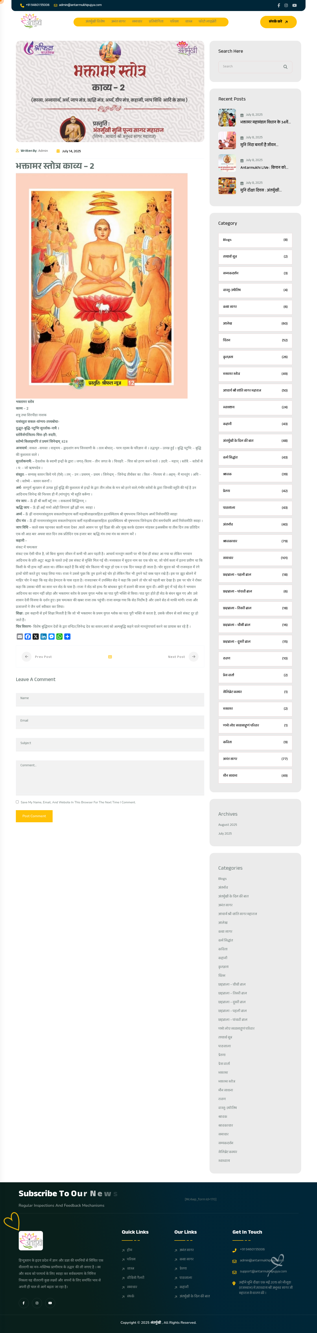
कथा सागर (255, 307)
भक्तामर (255, 709)
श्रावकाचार (255, 542)
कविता (255, 743)
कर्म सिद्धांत (255, 458)
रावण (255, 659)
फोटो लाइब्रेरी (207, 22)
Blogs (255, 240)
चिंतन (255, 341)
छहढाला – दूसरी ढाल (255, 642)
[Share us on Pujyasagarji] (286, 5)
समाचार (137, 22)
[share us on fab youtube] (50, 1303)
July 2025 (225, 834)
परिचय (174, 22)
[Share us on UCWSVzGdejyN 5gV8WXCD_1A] (294, 5)
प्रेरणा (255, 491)
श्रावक (255, 475)
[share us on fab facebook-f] (24, 1303)
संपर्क (130, 1297)
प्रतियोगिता (156, 22)
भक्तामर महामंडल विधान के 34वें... (265, 123)
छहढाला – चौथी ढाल (255, 625)
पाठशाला (255, 508)
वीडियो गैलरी (135, 1278)
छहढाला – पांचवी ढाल (255, 592)
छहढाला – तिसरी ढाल (255, 609)
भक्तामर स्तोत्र (255, 374)
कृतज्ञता (255, 357)
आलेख (255, 324)
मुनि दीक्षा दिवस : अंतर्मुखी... (261, 191)
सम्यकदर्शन (255, 274)
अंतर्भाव (255, 525)
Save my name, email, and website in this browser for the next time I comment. (78, 802)
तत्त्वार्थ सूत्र (255, 257)
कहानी (255, 424)
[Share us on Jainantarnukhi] (279, 5)
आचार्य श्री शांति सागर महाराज (255, 391)
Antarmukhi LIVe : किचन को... (264, 168)
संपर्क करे (279, 22)
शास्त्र (188, 22)
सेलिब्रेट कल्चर (255, 692)
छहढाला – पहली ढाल (255, 575)
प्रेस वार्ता (255, 676)
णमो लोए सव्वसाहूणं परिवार (255, 726)
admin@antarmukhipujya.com (78, 5)
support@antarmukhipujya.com (259, 1272)
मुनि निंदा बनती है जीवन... (259, 145)
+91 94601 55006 (35, 5)
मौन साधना (255, 776)
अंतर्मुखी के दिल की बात (255, 441)
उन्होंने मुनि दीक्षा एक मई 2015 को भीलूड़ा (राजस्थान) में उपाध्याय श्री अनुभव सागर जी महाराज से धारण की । (262, 1288)
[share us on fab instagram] (37, 1303)
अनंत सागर (118, 22)
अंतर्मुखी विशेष (95, 22)
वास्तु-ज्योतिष (255, 290)
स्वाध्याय (255, 408)
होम (129, 1250)
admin (43, 151)
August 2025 (227, 825)
